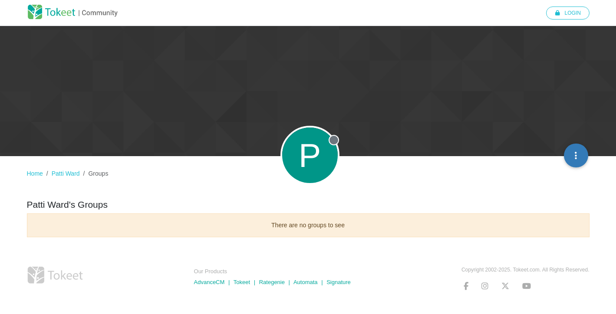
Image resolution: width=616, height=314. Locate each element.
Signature (338, 282)
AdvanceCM (209, 282)
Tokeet (242, 282)
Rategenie (272, 282)
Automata (305, 282)
